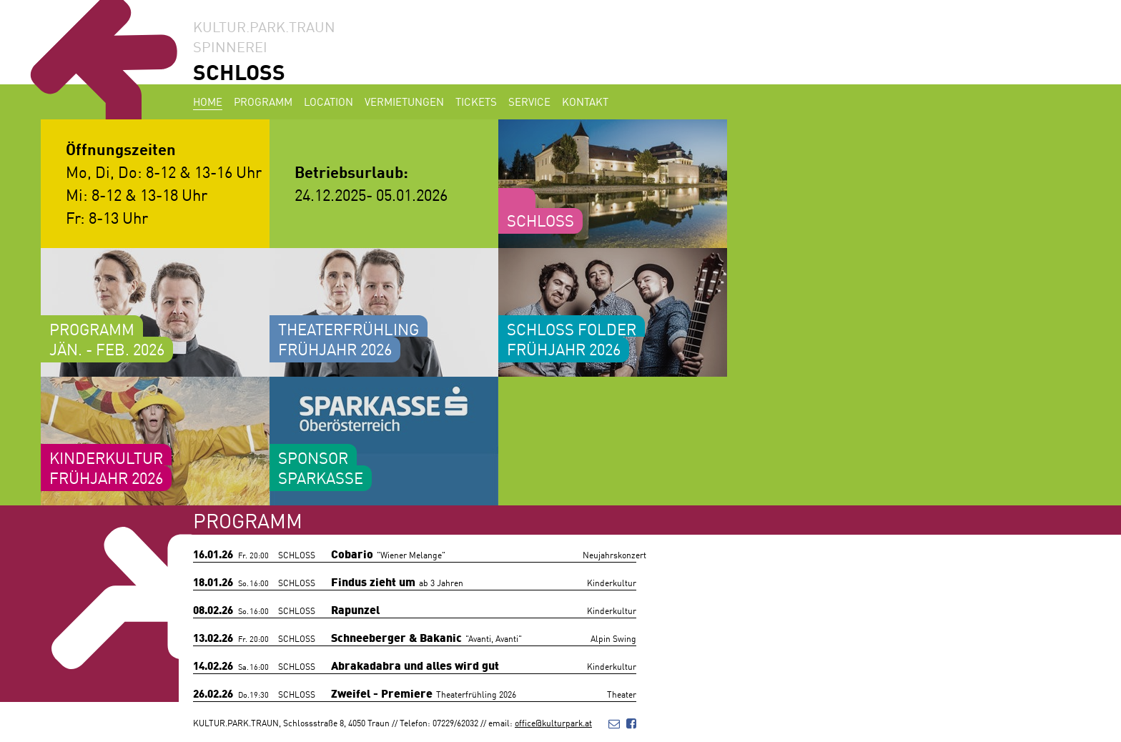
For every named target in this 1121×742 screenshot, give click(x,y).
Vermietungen (404, 101)
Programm (263, 101)
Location (328, 101)
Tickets (476, 101)
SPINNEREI (230, 46)
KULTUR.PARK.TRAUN (264, 26)
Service (529, 101)
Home (207, 101)
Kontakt (585, 101)
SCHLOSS (239, 71)
